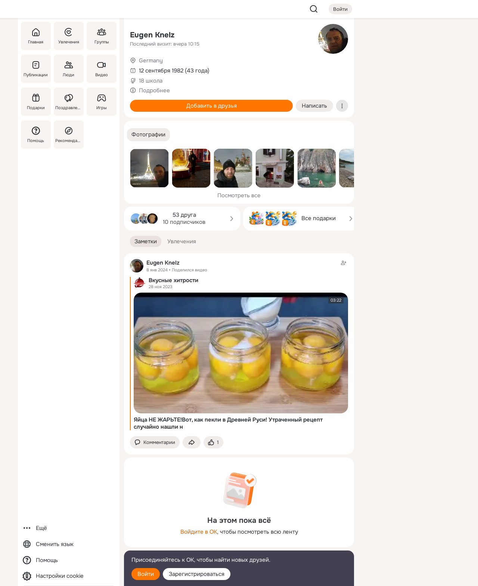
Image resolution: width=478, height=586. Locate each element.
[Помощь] (35, 134)
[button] (148, 134)
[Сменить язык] (69, 544)
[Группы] (101, 35)
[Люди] (68, 68)
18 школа (150, 80)
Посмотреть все (239, 195)
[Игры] (101, 101)
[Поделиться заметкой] (192, 442)
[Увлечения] (68, 35)
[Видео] (101, 68)
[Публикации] (35, 68)
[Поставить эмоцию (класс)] (213, 442)
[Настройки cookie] (69, 576)
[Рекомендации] (68, 134)
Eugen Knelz (152, 35)
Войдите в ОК (198, 532)
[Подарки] (35, 101)
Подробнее (154, 90)
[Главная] (35, 35)
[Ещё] (69, 528)
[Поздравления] (68, 101)
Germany (151, 60)
